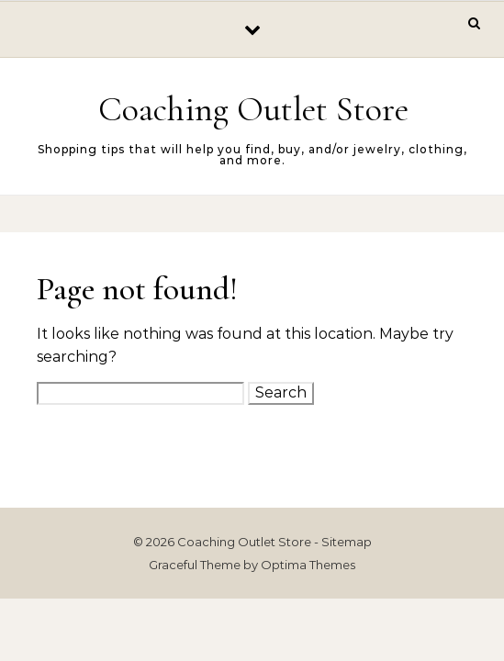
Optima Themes (308, 564)
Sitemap (346, 541)
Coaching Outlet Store (253, 109)
